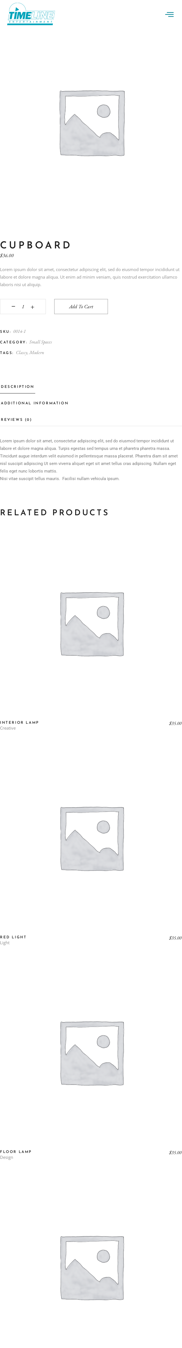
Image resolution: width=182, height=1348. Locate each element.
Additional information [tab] (34, 403)
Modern (36, 352)
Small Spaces (40, 342)
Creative (8, 728)
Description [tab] (17, 387)
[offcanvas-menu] (169, 14)
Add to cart (81, 306)
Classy (21, 352)
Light (5, 943)
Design (6, 1157)
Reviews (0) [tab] (16, 420)
